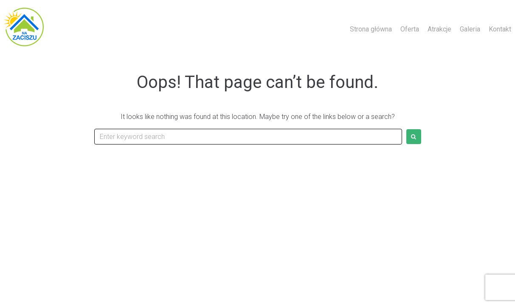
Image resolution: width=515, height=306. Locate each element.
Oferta (409, 29)
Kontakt (500, 29)
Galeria (470, 29)
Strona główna (371, 29)
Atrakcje (439, 29)
